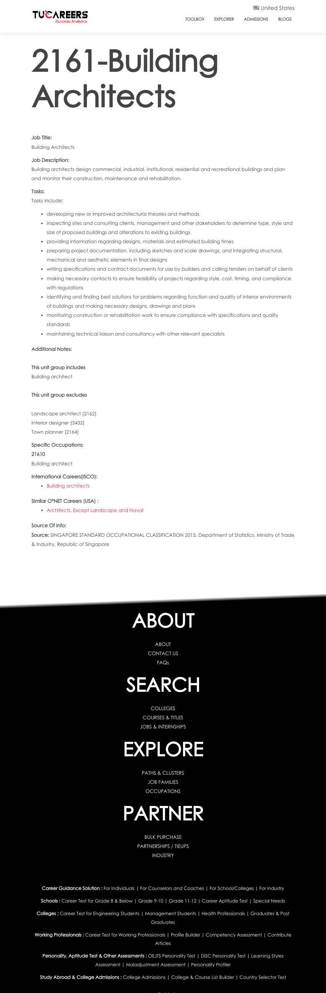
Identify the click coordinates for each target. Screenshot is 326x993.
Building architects (68, 486)
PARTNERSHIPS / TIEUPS (163, 846)
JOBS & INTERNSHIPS (163, 726)
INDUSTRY (163, 855)
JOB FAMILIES (163, 782)
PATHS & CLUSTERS (163, 773)
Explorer (224, 19)
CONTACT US (163, 653)
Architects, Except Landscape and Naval (95, 510)
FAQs (163, 662)
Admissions (256, 19)
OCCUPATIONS (162, 791)
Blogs (284, 19)
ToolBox (194, 19)
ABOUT (163, 644)
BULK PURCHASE (163, 837)
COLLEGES (163, 708)
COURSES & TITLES (163, 717)
